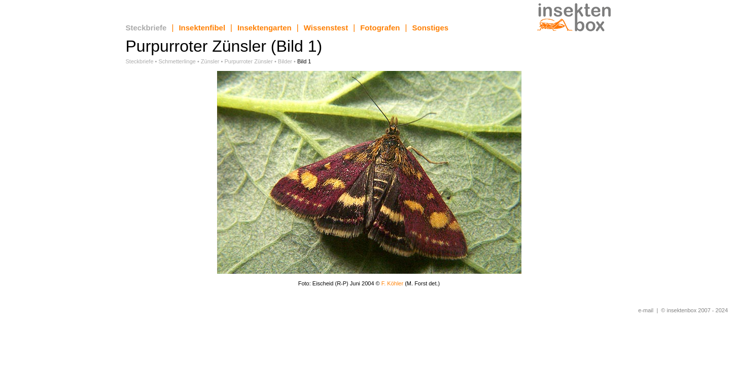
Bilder (285, 61)
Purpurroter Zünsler (249, 61)
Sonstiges (430, 27)
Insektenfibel (202, 27)
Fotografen (380, 27)
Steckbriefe (146, 27)
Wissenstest (326, 27)
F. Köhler (393, 283)
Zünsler (210, 61)
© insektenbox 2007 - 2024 (694, 310)
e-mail (645, 310)
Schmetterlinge (177, 61)
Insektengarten (264, 27)
